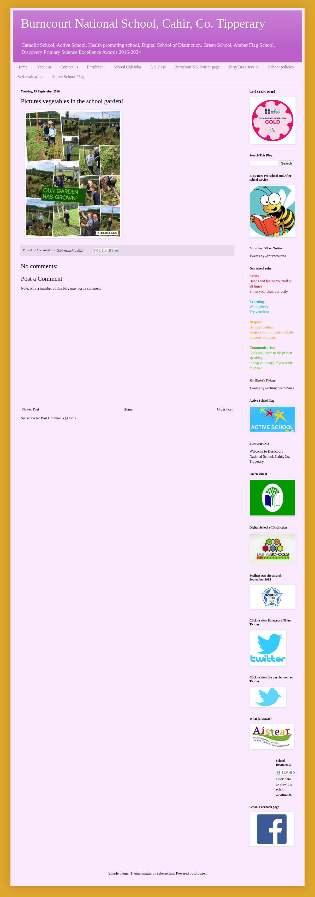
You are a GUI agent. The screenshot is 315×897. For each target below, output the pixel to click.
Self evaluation (30, 76)
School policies (281, 67)
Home (22, 67)
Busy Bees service (244, 67)
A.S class (158, 67)
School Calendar (127, 67)
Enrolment (96, 67)
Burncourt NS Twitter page (197, 67)
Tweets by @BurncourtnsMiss (271, 388)
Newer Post (30, 409)
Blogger (200, 873)
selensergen (165, 873)
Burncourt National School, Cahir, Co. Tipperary (143, 23)
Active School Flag (67, 76)
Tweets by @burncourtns (267, 256)
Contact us (69, 67)
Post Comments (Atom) (58, 418)
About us (43, 67)
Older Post (225, 409)
